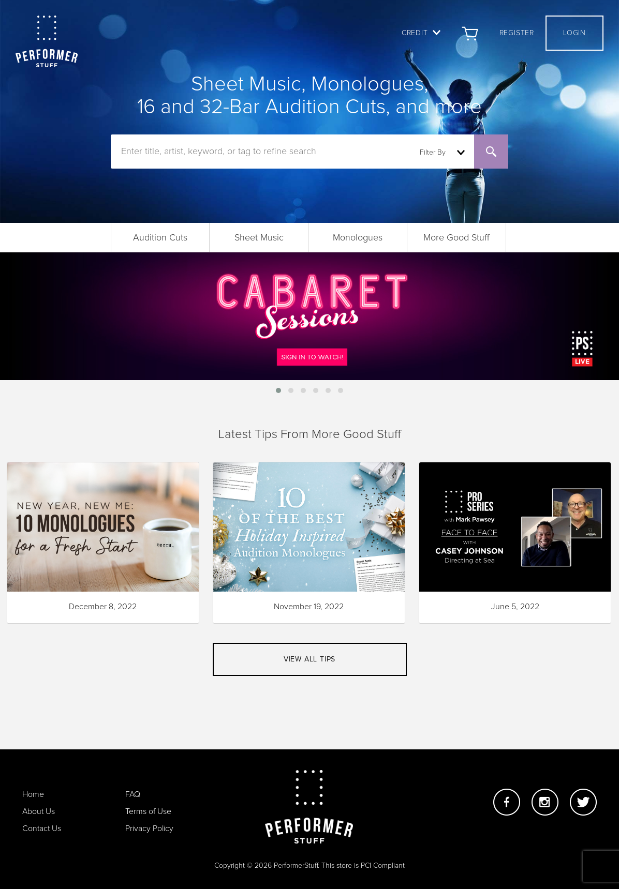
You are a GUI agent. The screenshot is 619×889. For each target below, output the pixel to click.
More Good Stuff (456, 238)
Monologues (357, 238)
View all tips (309, 659)
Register (516, 33)
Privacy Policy (149, 828)
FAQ (132, 794)
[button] (278, 390)
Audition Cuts (160, 238)
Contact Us (41, 828)
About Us (38, 811)
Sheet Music (259, 238)
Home (33, 794)
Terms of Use (148, 811)
